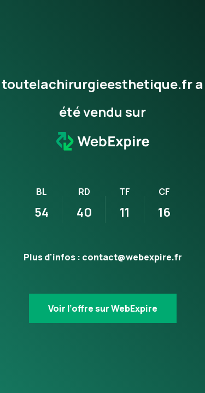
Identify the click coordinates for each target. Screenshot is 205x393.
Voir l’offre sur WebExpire (102, 308)
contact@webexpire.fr (132, 257)
